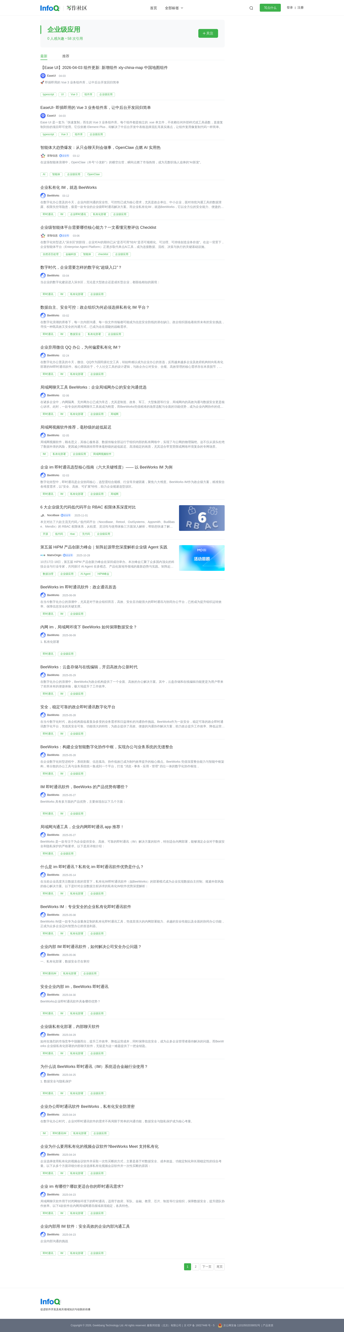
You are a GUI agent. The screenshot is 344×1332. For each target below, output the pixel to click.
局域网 (114, 414)
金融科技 (71, 254)
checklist (103, 254)
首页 (153, 8)
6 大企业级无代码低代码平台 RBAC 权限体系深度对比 (88, 507)
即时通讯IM (49, 973)
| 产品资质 (267, 1325)
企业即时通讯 (78, 214)
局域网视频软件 (102, 454)
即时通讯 (48, 214)
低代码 (59, 533)
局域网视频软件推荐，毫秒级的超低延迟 (75, 427)
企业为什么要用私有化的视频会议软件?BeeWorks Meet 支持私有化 (99, 1147)
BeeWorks (53, 195)
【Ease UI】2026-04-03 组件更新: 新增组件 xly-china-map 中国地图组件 (104, 68)
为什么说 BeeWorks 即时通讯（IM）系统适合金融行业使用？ (94, 1067)
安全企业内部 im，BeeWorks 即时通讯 (74, 987)
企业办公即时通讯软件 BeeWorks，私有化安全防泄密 (87, 1107)
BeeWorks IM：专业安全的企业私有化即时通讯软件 (85, 907)
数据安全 (75, 334)
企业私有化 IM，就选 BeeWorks (68, 188)
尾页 (220, 1266)
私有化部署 (99, 214)
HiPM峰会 (103, 573)
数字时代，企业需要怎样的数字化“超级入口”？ (81, 267)
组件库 (88, 94)
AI (44, 174)
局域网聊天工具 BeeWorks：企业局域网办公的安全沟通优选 (93, 387)
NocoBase (53, 515)
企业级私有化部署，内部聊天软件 (70, 1027)
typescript (48, 94)
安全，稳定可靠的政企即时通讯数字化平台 (77, 707)
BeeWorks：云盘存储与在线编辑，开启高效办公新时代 (89, 667)
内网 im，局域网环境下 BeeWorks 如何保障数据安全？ (88, 627)
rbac (72, 533)
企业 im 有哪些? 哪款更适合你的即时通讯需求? (81, 1186)
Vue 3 (74, 94)
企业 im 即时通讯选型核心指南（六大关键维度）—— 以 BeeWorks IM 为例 (106, 467)
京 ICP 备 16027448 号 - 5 (199, 1325)
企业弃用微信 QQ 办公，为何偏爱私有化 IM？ (80, 347)
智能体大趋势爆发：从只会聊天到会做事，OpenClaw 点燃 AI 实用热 (100, 148)
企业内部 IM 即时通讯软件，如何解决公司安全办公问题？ (91, 947)
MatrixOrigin (54, 555)
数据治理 (48, 573)
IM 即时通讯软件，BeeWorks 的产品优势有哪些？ (84, 787)
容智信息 (52, 155)
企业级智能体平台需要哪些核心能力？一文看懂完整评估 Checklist (98, 227)
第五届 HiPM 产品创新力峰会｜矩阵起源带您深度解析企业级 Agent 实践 (103, 547)
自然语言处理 (51, 254)
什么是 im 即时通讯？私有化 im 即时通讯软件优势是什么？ (92, 867)
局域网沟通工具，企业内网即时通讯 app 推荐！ (82, 827)
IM (61, 214)
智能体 (56, 174)
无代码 (86, 533)
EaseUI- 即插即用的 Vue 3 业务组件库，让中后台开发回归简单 (95, 108)
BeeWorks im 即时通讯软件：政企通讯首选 (78, 587)
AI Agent (85, 573)
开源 (45, 533)
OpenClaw (93, 174)
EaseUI (51, 75)
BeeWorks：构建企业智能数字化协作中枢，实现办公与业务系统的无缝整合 (106, 747)
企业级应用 (106, 94)
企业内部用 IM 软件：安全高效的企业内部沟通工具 (85, 1226)
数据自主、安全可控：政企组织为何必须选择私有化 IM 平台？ (95, 307)
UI (62, 94)
